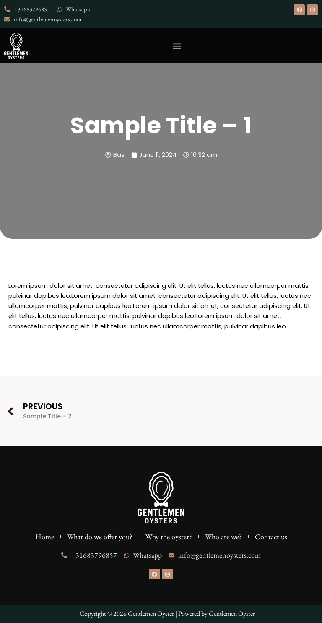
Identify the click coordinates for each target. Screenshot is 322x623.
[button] (177, 46)
